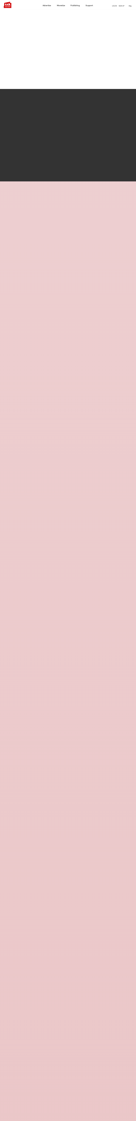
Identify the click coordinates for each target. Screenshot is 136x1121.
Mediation (22, 1093)
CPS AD (6, 1095)
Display (21, 1090)
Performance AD (10, 1093)
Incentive (22, 1087)
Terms (20, 1107)
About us (52, 1087)
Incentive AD (8, 1087)
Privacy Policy (9, 1107)
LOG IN (114, 6)
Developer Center (68, 57)
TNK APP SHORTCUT (118, 1085)
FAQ (50, 1090)
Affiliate (21, 1095)
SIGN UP (121, 6)
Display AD (7, 1090)
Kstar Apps (38, 1087)
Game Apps (38, 1090)
